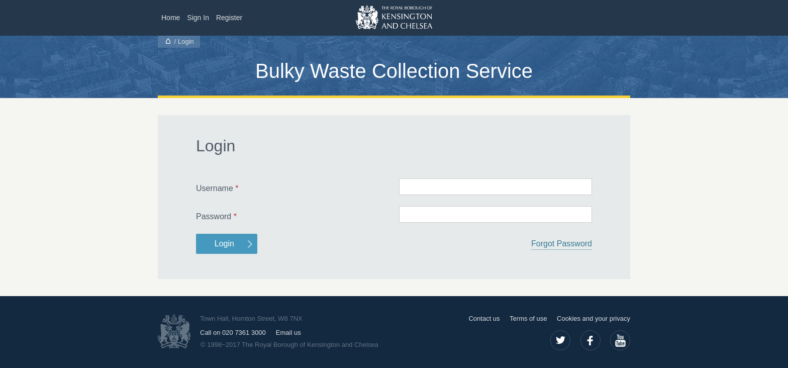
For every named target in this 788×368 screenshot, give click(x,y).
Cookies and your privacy (593, 318)
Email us (288, 332)
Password (216, 216)
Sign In (198, 18)
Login (224, 243)
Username (217, 188)
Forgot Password (561, 243)
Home (170, 18)
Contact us (484, 318)
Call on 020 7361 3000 (233, 332)
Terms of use (528, 318)
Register (229, 18)
